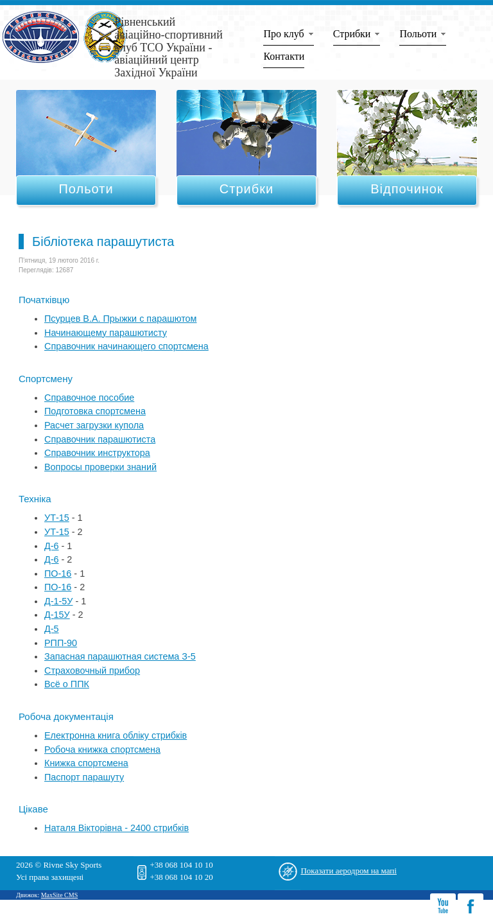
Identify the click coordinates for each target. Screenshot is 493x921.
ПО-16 (57, 573)
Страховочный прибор (92, 670)
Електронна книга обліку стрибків (115, 735)
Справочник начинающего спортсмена (126, 346)
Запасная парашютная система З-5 (120, 656)
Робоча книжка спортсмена (102, 749)
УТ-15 (56, 518)
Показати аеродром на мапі (348, 870)
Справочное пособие (89, 397)
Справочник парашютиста (99, 439)
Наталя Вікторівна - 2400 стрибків (116, 828)
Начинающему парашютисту (105, 333)
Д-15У (57, 615)
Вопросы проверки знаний (100, 467)
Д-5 (51, 629)
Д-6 (51, 546)
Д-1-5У (58, 601)
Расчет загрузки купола (94, 425)
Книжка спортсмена (86, 763)
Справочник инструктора (97, 453)
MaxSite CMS (59, 895)
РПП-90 (60, 643)
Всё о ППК (66, 684)
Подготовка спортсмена (95, 411)
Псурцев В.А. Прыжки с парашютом (120, 318)
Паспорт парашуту (84, 777)
